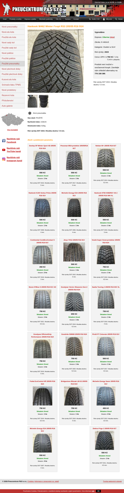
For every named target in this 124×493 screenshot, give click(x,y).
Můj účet (109, 19)
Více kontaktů (12, 130)
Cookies (31, 481)
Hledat (120, 19)
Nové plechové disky (11, 69)
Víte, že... (59, 19)
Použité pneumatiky (10, 64)
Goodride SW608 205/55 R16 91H (74, 334)
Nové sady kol (8, 42)
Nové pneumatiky (9, 27)
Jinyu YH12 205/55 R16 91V (74, 240)
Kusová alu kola (9, 79)
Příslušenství (7, 100)
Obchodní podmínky (46, 19)
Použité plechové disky (12, 74)
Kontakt (76, 19)
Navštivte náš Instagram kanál (14, 159)
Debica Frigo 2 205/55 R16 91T (104, 428)
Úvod (4, 19)
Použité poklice (8, 58)
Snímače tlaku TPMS (11, 85)
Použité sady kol (9, 48)
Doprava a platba (30, 19)
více (112, 37)
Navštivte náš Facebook (13, 140)
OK (98, 491)
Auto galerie (7, 106)
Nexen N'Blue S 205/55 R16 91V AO (42, 287)
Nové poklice (7, 53)
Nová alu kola (8, 32)
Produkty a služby (15, 19)
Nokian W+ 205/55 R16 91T (106, 146)
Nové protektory (9, 90)
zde (93, 491)
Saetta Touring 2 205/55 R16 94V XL (106, 287)
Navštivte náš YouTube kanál (14, 150)
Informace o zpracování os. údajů (47, 481)
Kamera (67, 19)
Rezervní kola (8, 95)
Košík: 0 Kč (96, 19)
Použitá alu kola (9, 37)
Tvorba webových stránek (112, 481)
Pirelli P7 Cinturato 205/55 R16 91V (105, 334)
